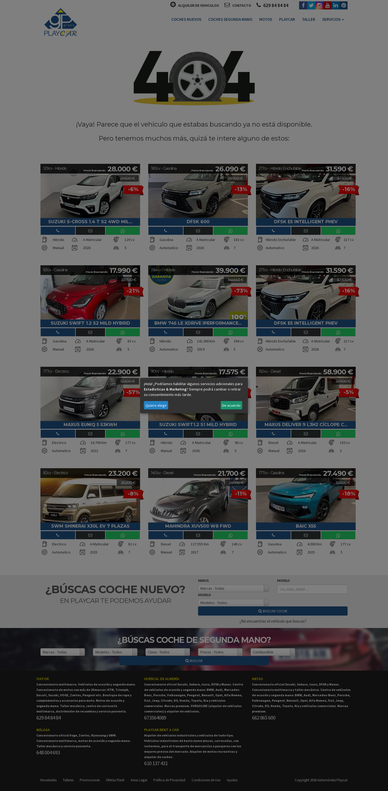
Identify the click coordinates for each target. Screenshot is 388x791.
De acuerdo (231, 405)
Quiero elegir (156, 405)
